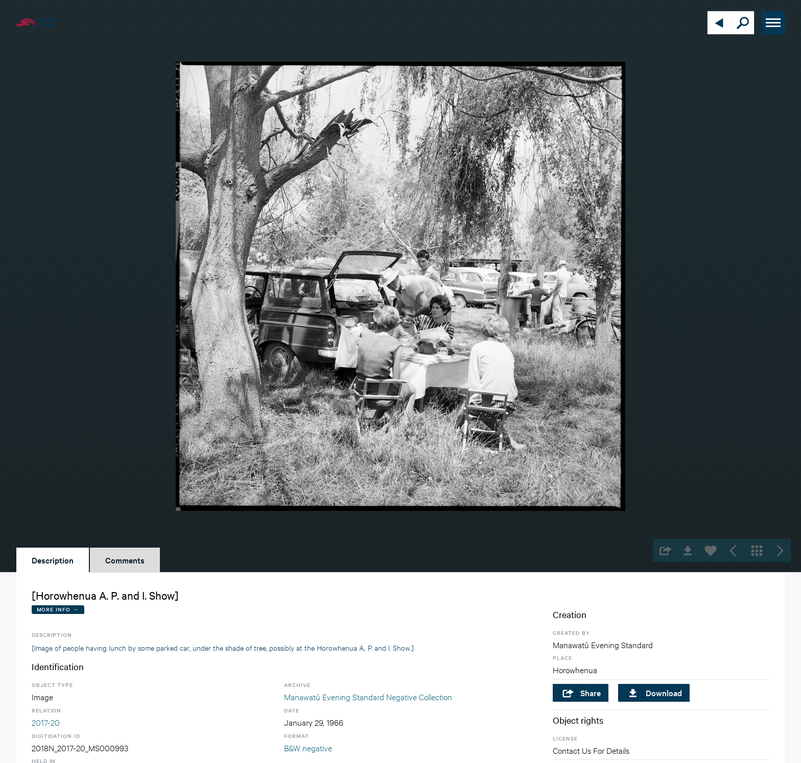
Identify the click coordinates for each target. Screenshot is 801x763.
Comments (125, 559)
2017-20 (46, 722)
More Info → (58, 609)
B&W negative (308, 747)
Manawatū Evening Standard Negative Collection (368, 696)
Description (53, 559)
